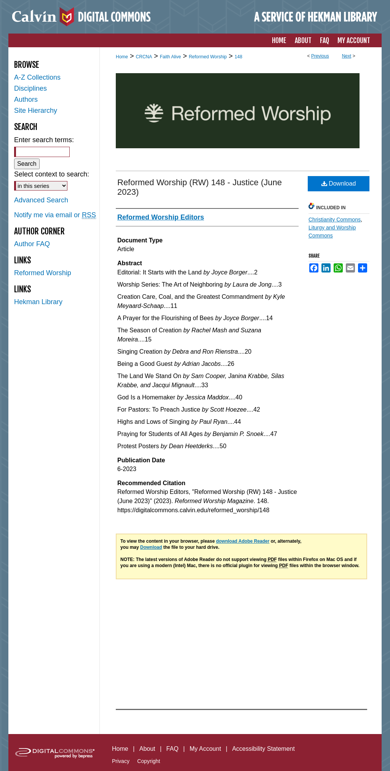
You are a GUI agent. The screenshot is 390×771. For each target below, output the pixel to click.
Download (338, 183)
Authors (26, 99)
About (147, 748)
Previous (320, 56)
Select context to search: (51, 174)
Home (122, 56)
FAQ (172, 748)
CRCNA (144, 56)
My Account (205, 748)
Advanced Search (41, 200)
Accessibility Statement (263, 748)
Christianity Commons (334, 219)
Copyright (148, 761)
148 (238, 56)
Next (347, 56)
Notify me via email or (55, 215)
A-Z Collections (37, 77)
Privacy (120, 761)
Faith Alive (170, 56)
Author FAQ (32, 244)
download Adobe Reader (242, 541)
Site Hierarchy (35, 110)
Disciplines (30, 88)
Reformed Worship (208, 56)
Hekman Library (38, 302)
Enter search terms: (44, 140)
